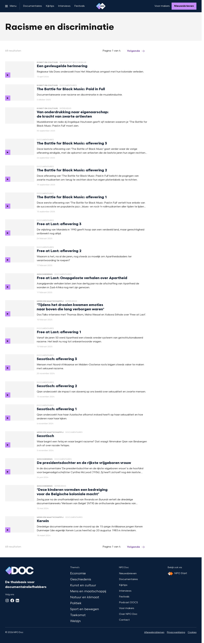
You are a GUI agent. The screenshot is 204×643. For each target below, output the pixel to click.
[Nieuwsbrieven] (184, 6)
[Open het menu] (10, 6)
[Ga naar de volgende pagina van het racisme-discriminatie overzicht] (136, 51)
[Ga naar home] (101, 6)
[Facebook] (12, 600)
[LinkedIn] (17, 600)
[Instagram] (7, 600)
